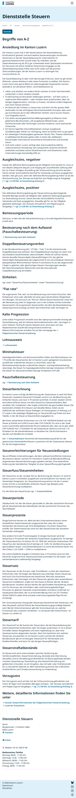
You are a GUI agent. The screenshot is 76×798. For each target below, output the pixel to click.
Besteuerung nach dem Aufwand (20, 237)
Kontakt (7, 31)
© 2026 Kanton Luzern (12, 782)
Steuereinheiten (44, 491)
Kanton (4, 26)
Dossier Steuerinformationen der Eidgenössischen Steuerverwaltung (37, 702)
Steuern (17, 26)
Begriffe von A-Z (47, 26)
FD (11, 26)
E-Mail (8, 740)
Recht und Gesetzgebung (31, 26)
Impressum (7, 785)
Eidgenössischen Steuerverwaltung (19, 333)
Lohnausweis (11, 345)
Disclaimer (7, 788)
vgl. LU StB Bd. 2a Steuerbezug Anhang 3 (24, 181)
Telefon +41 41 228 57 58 (16, 747)
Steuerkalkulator (17, 438)
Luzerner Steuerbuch (14, 705)
